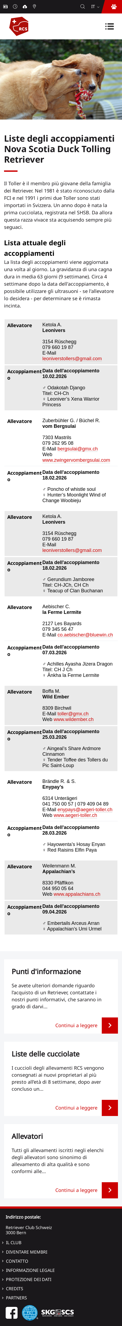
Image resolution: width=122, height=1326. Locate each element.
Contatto (17, 1261)
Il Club (13, 1242)
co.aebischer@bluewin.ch (85, 635)
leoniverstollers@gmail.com (72, 358)
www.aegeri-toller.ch (75, 815)
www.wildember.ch (74, 719)
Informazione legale (30, 1270)
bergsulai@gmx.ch (77, 449)
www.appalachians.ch (77, 894)
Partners (16, 1298)
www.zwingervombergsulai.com (76, 460)
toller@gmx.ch (73, 713)
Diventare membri (26, 1252)
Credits (14, 1289)
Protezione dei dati (28, 1279)
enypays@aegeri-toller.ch (84, 809)
